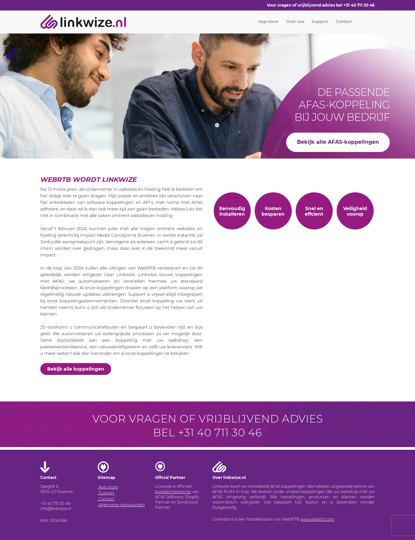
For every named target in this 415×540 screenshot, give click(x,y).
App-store (268, 21)
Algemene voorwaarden (121, 504)
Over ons (294, 21)
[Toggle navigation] (127, 18)
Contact (343, 21)
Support (319, 21)
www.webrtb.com (317, 519)
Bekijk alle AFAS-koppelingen (338, 142)
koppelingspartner (173, 491)
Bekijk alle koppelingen (75, 369)
